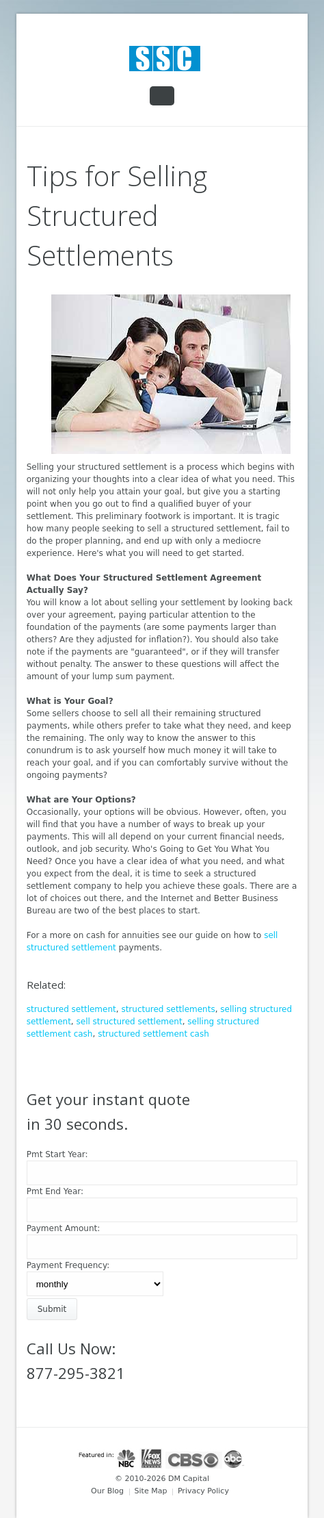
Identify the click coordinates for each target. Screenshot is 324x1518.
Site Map (151, 1491)
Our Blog (107, 1491)
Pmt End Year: (55, 1191)
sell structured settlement (130, 1021)
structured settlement (71, 1009)
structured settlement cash (153, 1034)
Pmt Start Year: (57, 1154)
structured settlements (168, 1009)
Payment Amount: (63, 1228)
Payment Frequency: (68, 1265)
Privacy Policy (203, 1491)
